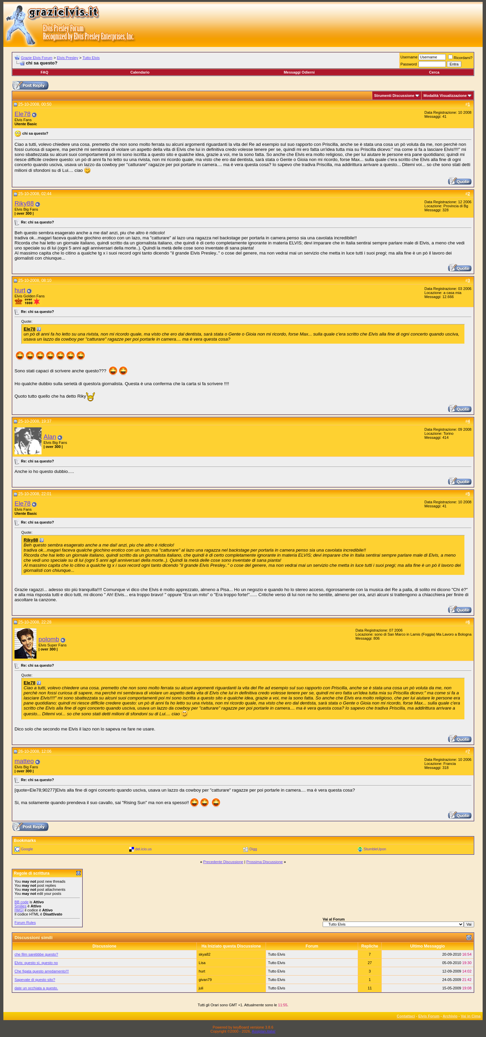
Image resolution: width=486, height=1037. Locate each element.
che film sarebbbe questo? (36, 954)
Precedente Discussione (223, 862)
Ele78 (23, 113)
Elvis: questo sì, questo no (36, 963)
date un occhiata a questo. (36, 988)
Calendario (140, 72)
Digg (253, 849)
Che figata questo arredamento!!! (42, 971)
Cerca (434, 72)
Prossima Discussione (264, 862)
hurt (20, 290)
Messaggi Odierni (299, 72)
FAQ (44, 72)
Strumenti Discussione (394, 96)
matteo (24, 761)
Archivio (450, 1016)
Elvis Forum (428, 1016)
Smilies (20, 906)
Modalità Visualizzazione (445, 96)
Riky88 (24, 203)
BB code (22, 902)
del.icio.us (143, 849)
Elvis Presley (67, 58)
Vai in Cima (471, 1016)
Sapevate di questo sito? (35, 980)
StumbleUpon (375, 849)
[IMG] (19, 910)
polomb (48, 639)
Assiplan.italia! (263, 1031)
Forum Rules (25, 923)
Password (409, 64)
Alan (50, 436)
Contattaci (406, 1016)
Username (409, 57)
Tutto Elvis (91, 58)
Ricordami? (460, 58)
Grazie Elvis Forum (37, 58)
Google (27, 849)
